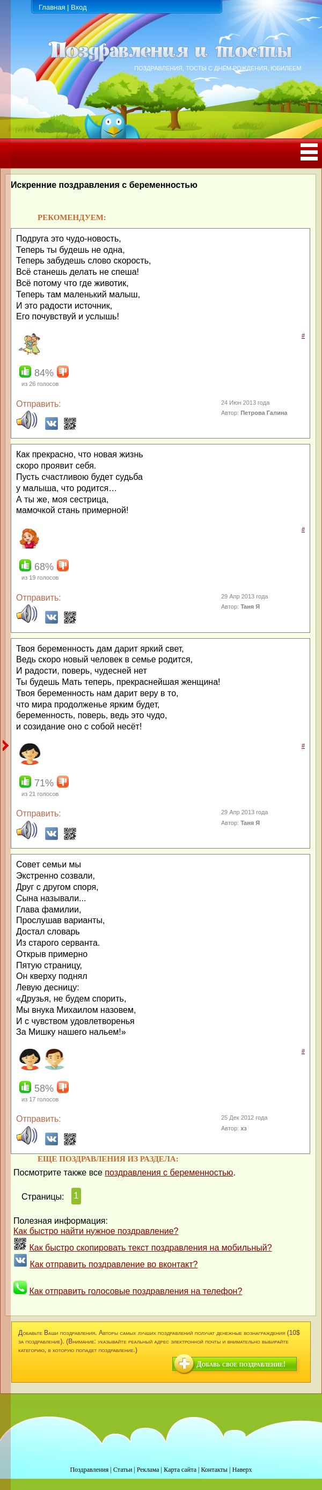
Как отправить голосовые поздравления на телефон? (135, 1291)
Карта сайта (180, 1469)
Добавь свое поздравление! (241, 1364)
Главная (52, 7)
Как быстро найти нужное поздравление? (96, 1231)
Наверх (242, 1469)
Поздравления (89, 1469)
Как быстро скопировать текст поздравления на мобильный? (150, 1247)
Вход (78, 7)
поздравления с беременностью (169, 1172)
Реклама (148, 1469)
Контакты (214, 1469)
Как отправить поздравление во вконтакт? (113, 1264)
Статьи (122, 1469)
